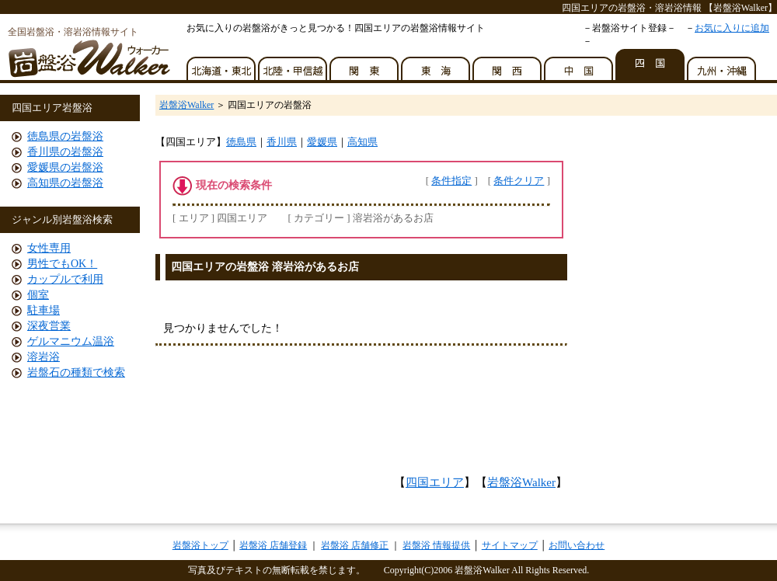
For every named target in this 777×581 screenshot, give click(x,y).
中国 (579, 64)
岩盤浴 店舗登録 (273, 545)
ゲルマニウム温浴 (70, 341)
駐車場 (43, 310)
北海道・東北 (222, 64)
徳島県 (241, 142)
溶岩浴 (43, 357)
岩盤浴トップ (200, 545)
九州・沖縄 (722, 64)
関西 (508, 64)
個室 (38, 295)
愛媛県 (322, 142)
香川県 (282, 142)
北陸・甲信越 (293, 64)
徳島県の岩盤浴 (65, 136)
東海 (436, 64)
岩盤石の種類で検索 (76, 372)
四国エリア (435, 482)
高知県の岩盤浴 (65, 183)
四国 (651, 64)
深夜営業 (49, 326)
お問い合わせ (577, 545)
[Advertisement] (361, 415)
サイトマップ (510, 545)
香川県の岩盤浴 (65, 152)
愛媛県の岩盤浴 (65, 167)
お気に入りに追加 (732, 28)
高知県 (362, 142)
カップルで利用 (65, 279)
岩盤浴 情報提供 (436, 545)
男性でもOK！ (62, 264)
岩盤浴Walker (186, 104)
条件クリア (518, 180)
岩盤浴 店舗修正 (354, 545)
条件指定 (451, 180)
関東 (365, 64)
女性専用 (49, 248)
